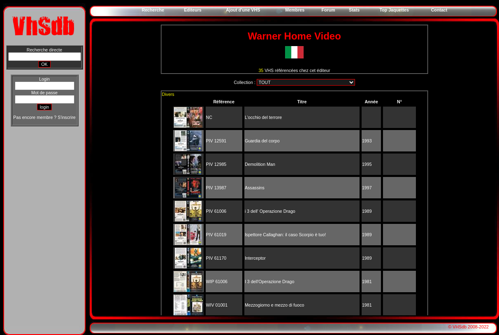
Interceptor (255, 258)
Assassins (255, 187)
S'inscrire (66, 117)
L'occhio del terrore (263, 117)
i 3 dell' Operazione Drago (270, 211)
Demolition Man (260, 164)
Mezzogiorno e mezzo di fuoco (274, 304)
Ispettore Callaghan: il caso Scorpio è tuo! (285, 234)
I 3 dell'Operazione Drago (270, 281)
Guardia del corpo (262, 140)
